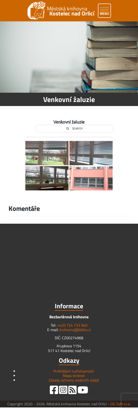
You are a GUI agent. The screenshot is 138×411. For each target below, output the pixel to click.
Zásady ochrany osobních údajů (74, 380)
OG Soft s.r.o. (120, 404)
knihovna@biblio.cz (75, 330)
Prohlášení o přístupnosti (74, 371)
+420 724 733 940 (72, 325)
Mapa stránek (74, 375)
